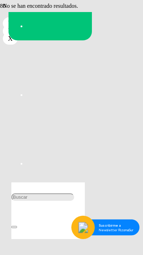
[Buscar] (42, 197)
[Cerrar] (14, 227)
